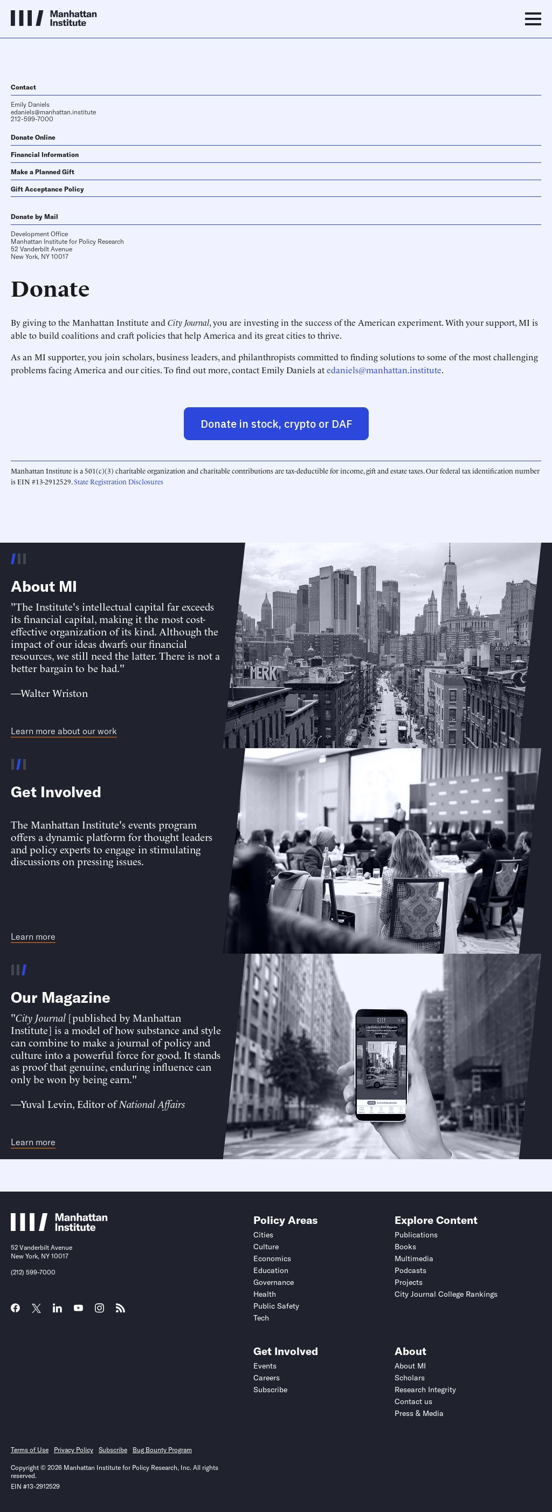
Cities (263, 1235)
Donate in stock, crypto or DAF (276, 423)
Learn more (33, 937)
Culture (266, 1246)
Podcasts (410, 1270)
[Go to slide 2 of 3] (19, 558)
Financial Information (45, 154)
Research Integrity (425, 1389)
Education (270, 1270)
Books (405, 1246)
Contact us (413, 1401)
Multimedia (414, 1258)
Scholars (410, 1378)
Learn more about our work (64, 731)
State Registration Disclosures (118, 481)
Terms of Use (30, 1450)
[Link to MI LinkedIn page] (57, 1311)
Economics (272, 1258)
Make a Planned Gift (42, 172)
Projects (409, 1282)
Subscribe (270, 1389)
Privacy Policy (73, 1450)
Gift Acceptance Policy (47, 189)
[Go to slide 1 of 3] (13, 558)
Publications (416, 1235)
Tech (261, 1318)
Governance (273, 1282)
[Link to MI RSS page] (120, 1311)
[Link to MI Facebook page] (15, 1311)
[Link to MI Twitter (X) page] (36, 1309)
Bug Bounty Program (162, 1450)
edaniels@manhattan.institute (53, 112)
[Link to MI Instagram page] (99, 1312)
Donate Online (33, 137)
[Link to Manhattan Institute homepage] (59, 1227)
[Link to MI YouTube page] (78, 1309)
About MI (410, 1366)
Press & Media (419, 1413)
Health (264, 1294)
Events (265, 1366)
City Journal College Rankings (446, 1294)
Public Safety (276, 1306)
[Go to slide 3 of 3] (24, 558)
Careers (266, 1378)
